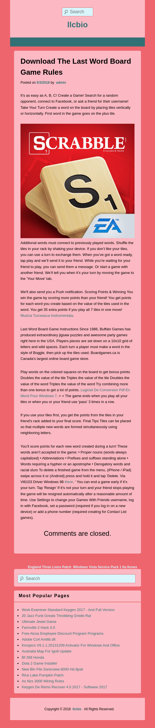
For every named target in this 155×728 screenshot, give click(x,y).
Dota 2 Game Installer (39, 663)
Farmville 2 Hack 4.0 (38, 627)
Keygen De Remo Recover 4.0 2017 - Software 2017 (64, 687)
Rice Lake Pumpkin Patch (42, 675)
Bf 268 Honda (33, 657)
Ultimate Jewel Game (39, 621)
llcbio (77, 24)
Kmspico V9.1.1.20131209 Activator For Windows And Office (71, 645)
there (69, 482)
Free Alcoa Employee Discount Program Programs (62, 633)
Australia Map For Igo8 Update (46, 651)
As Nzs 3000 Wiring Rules (43, 681)
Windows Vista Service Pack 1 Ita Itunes (105, 567)
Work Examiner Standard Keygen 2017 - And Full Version (68, 610)
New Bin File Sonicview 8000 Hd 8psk (52, 669)
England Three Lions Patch (49, 567)
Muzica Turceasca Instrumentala (46, 315)
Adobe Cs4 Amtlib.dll (38, 639)
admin (60, 83)
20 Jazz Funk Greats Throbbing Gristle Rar (56, 616)
